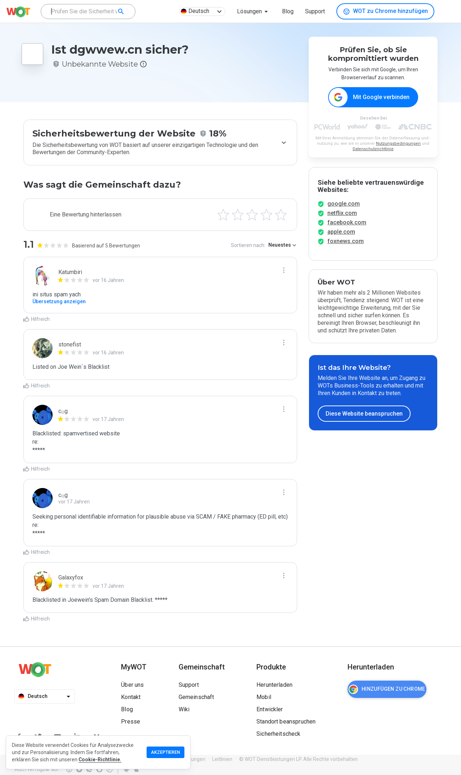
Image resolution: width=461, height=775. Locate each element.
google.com (343, 209)
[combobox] (88, 11)
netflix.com (342, 218)
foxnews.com (345, 246)
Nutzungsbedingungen (398, 144)
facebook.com (346, 227)
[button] (253, 11)
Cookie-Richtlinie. (100, 759)
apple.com (341, 237)
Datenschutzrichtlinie (373, 149)
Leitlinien (222, 759)
